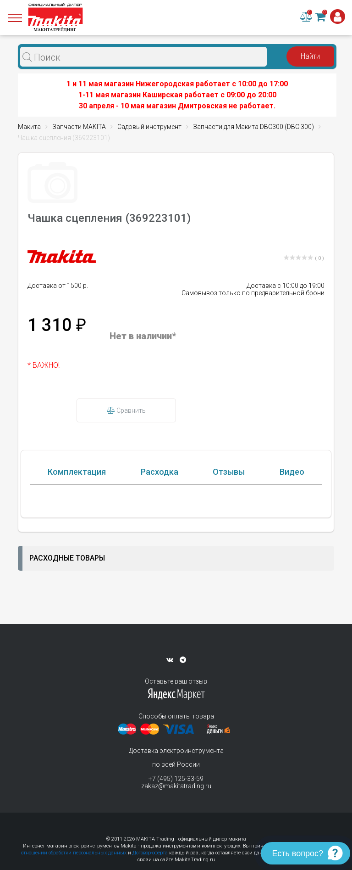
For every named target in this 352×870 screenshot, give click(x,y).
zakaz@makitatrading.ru (176, 786)
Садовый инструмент (149, 126)
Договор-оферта (150, 853)
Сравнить (126, 410)
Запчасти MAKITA (79, 126)
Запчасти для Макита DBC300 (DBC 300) (253, 126)
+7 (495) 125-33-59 (176, 778)
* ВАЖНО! (44, 365)
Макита (29, 126)
